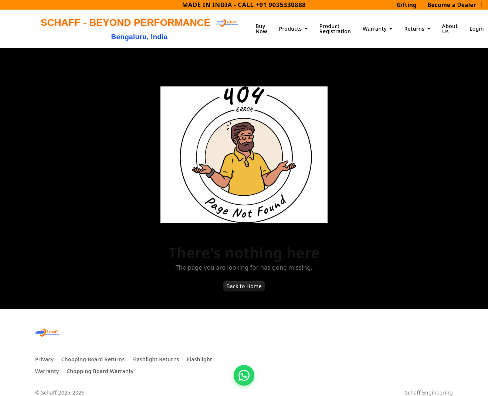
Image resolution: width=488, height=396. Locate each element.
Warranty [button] (375, 28)
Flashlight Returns (155, 359)
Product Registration (335, 29)
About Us (450, 29)
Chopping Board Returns (93, 359)
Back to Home (243, 286)
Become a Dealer (451, 4)
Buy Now (261, 29)
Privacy (44, 359)
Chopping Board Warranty (100, 371)
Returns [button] (415, 28)
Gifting (407, 4)
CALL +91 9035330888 (272, 4)
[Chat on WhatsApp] (244, 375)
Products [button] (291, 28)
